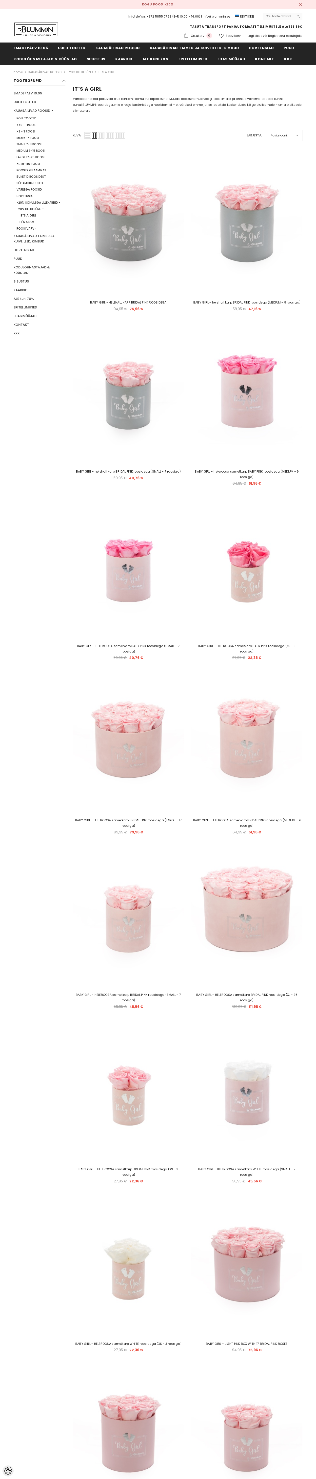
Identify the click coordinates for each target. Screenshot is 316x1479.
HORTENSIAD (24, 250)
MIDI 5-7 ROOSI (28, 138)
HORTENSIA (25, 196)
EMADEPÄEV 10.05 (28, 93)
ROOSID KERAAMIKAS (31, 170)
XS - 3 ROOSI (26, 131)
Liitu (275, 1396)
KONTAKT (21, 324)
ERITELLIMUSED (25, 307)
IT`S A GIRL (107, 72)
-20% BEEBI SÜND (80, 72)
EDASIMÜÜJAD (25, 316)
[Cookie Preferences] (8, 1471)
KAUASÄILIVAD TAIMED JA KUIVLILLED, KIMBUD (34, 239)
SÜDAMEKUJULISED (30, 183)
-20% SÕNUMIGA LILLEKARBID (37, 202)
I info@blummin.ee (215, 16)
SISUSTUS (21, 281)
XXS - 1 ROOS (26, 125)
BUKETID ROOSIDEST (31, 176)
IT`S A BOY (27, 222)
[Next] (199, 1320)
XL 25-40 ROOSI (28, 164)
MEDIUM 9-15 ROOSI (31, 151)
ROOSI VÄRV (25, 228)
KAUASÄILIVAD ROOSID (45, 72)
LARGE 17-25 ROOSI (30, 157)
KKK (17, 333)
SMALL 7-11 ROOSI (29, 144)
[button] (87, 135)
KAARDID (20, 290)
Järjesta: (254, 135)
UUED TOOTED (25, 102)
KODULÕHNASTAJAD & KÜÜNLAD (32, 270)
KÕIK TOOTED (27, 118)
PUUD (18, 258)
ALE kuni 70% (24, 298)
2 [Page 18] (188, 1320)
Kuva (77, 135)
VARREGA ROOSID (29, 189)
